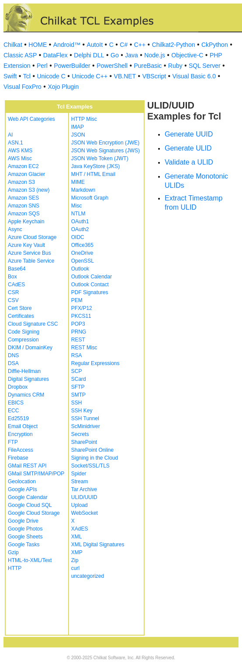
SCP (76, 371)
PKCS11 (81, 316)
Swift (10, 76)
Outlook (80, 269)
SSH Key (82, 411)
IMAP (77, 127)
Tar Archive (84, 489)
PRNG (78, 332)
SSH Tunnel (85, 418)
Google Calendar (28, 497)
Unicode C (51, 76)
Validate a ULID (189, 162)
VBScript (154, 76)
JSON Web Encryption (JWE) (105, 143)
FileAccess (20, 450)
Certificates (21, 316)
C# (124, 44)
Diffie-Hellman (24, 371)
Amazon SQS (24, 214)
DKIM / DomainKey (30, 348)
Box (12, 277)
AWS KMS (20, 151)
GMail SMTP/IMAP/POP (36, 474)
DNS (13, 355)
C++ (139, 44)
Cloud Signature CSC (33, 324)
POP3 (78, 324)
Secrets (80, 434)
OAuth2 (80, 229)
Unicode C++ (89, 76)
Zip (75, 560)
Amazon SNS (23, 206)
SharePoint (84, 442)
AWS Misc (20, 158)
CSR (13, 292)
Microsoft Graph (89, 198)
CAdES (16, 284)
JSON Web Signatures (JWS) (105, 151)
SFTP (78, 387)
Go (115, 55)
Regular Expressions (95, 363)
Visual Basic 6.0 (194, 76)
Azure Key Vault (26, 245)
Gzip (13, 552)
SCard (78, 379)
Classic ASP (20, 55)
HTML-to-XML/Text (30, 560)
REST (78, 340)
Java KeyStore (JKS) (95, 166)
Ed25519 (18, 418)
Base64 (17, 269)
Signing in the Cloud (94, 458)
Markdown (83, 190)
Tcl (27, 76)
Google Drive (23, 521)
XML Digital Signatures (97, 544)
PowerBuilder (72, 65)
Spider (78, 474)
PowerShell (112, 65)
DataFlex (55, 55)
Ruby (175, 65)
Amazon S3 (21, 182)
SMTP (78, 395)
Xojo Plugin (63, 86)
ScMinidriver (85, 426)
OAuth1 (80, 221)
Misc (76, 206)
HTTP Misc (84, 119)
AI (10, 135)
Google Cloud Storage (34, 513)
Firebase (18, 458)
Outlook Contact (90, 284)
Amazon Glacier (26, 174)
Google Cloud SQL (30, 505)
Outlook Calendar (91, 277)
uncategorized (87, 576)
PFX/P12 (81, 308)
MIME (78, 182)
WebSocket (84, 513)
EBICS (16, 403)
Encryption (20, 434)
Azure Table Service (31, 261)
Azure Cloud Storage (32, 237)
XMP (77, 552)
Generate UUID (189, 134)
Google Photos (25, 529)
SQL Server (205, 65)
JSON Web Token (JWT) (99, 158)
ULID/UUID (84, 497)
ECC (13, 411)
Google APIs (22, 489)
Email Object (23, 426)
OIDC (77, 237)
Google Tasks (24, 544)
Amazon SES (23, 198)
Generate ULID (188, 148)
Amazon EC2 (23, 166)
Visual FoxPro (22, 86)
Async (15, 229)
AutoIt (95, 44)
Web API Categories (31, 119)
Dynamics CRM (26, 395)
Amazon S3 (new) (28, 190)
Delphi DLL (89, 55)
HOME (37, 44)
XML (76, 537)
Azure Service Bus (29, 253)
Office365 (82, 245)
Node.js (154, 55)
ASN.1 (15, 143)
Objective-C (187, 55)
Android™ (66, 44)
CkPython (214, 44)
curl (75, 568)
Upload (79, 505)
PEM (77, 300)
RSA (76, 355)
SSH (76, 403)
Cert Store (20, 308)
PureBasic (148, 65)
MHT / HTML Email (93, 174)
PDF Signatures (89, 292)
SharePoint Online (92, 450)
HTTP (14, 568)
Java (131, 55)
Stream (79, 481)
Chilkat (12, 44)
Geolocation (22, 481)
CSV (13, 300)
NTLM (78, 214)
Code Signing (23, 332)
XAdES (79, 529)
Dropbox (18, 387)
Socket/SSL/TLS (90, 466)
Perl (42, 65)
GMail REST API (27, 466)
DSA (13, 363)
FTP (13, 442)
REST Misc (84, 348)
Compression (23, 340)
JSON (78, 135)
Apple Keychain (26, 221)
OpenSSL (82, 261)
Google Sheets (25, 537)
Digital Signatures (28, 379)
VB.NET (125, 76)
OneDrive (82, 253)
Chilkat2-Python (173, 44)
